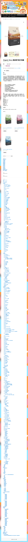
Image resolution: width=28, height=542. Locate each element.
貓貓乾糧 (4, 162)
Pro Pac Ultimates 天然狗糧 (7, 237)
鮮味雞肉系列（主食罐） (7, 424)
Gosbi (4, 266)
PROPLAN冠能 (6, 238)
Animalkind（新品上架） (7, 186)
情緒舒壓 (6, 505)
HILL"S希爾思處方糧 (6, 410)
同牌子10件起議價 (6, 534)
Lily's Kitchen (5, 215)
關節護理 (6, 500)
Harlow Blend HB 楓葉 (6, 372)
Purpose (5, 234)
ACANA (5, 294)
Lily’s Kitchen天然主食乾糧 (7, 321)
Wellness (5, 283)
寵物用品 (4, 165)
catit (4, 299)
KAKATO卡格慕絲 (7, 271)
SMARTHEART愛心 (6, 243)
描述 (4, 70)
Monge (5, 324)
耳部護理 (6, 497)
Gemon (5, 265)
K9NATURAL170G (7, 412)
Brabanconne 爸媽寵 (6, 298)
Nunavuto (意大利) (6, 275)
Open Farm (5, 227)
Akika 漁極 (5, 380)
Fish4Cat (5, 306)
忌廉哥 (5, 464)
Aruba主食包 (5, 385)
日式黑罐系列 (6, 454)
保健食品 (4, 507)
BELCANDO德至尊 (6, 191)
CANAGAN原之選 (6, 194)
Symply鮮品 (5, 357)
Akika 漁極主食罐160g (7, 381)
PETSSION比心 (6, 278)
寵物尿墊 (5, 482)
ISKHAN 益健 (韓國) (6, 210)
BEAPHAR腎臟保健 (6, 387)
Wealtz (5, 248)
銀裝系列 (6, 432)
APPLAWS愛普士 (6, 257)
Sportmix (5, 352)
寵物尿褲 (5, 484)
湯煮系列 (6, 452)
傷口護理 (6, 496)
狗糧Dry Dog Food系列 (7, 229)
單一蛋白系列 (6, 422)
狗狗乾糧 (4, 183)
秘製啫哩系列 (6, 441)
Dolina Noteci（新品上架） (7, 288)
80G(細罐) (7, 405)
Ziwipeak (5, 251)
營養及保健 (6, 521)
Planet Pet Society (6, 436)
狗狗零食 (4, 161)
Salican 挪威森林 (6, 445)
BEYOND (5, 192)
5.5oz (6, 460)
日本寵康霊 (5, 366)
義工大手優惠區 (5, 170)
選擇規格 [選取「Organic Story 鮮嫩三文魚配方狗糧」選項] (5, 152)
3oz (6, 459)
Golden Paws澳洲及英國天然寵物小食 (9, 474)
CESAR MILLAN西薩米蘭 (7, 197)
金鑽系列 (6, 403)
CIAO (4, 303)
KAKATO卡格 (5, 213)
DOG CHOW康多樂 (6, 199)
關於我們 (9, 16)
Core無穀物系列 (7, 461)
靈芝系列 (6, 524)
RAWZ (4, 350)
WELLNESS (5, 363)
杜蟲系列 (6, 511)
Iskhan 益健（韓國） (6, 315)
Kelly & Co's (5, 317)
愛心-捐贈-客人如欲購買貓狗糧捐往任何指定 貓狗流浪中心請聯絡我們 (12, 535)
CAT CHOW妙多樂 (6, 302)
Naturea (5, 327)
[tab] (5, 70)
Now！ (5, 335)
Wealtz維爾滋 (5, 362)
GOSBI (5, 205)
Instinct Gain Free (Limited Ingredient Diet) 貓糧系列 (11, 331)
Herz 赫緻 (5, 408)
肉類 (4, 468)
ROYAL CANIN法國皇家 (6, 280)
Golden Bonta (5, 279)
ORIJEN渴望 (5, 343)
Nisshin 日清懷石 (6, 426)
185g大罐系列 (6, 463)
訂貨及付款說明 (5, 16)
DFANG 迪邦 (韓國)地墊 (6, 491)
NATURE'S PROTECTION (7, 217)
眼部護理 (6, 498)
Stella (4, 354)
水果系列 (6, 449)
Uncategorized (5, 182)
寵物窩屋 (5, 479)
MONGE (5, 273)
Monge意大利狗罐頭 (6, 274)
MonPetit (5, 322)
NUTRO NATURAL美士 (6, 336)
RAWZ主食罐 (5, 438)
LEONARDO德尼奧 (6, 320)
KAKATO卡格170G (7, 269)
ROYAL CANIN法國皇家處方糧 (7, 241)
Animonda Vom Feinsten (7, 255)
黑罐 (4, 466)
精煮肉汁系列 (6, 442)
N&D (4, 220)
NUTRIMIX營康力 (6, 339)
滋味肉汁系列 (6, 447)
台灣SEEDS (5, 285)
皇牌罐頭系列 (6, 455)
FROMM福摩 (5, 308)
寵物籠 (5, 480)
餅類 (4, 470)
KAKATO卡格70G (7, 270)
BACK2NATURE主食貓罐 (7, 386)
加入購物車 (7, 65)
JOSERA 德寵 (5, 310)
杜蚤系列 (5, 489)
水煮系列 (6, 450)
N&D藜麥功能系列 (7, 334)
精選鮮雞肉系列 (6, 446)
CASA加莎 (5, 196)
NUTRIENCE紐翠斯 (6, 222)
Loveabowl (5, 214)
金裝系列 (6, 435)
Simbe (5, 242)
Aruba (4, 259)
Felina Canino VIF (6, 400)
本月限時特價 (4, 506)
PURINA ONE (5, 368)
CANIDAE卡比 (5, 195)
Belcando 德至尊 (6, 261)
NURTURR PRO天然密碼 (7, 428)
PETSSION (5, 233)
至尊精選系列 (6, 433)
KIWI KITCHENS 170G (7, 418)
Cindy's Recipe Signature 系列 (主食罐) (9, 394)
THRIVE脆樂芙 (5, 456)
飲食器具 (5, 488)
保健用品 (4, 166)
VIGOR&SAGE (5, 246)
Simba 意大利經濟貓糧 (6, 287)
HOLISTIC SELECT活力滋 (7, 209)
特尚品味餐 (6, 431)
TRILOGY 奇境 (5, 358)
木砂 (4, 531)
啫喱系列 (6, 451)
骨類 (4, 469)
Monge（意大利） (5, 181)
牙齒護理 (6, 501)
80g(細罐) (6, 375)
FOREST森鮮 (5, 204)
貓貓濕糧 (4, 367)
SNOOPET (5, 353)
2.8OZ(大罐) (6, 389)
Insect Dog (5, 250)
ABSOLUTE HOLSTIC (6, 293)
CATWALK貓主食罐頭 (6, 390)
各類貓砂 (4, 164)
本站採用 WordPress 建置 (14, 539)
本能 (3, 180)
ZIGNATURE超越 (6, 284)
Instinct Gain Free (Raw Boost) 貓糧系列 (9, 329)
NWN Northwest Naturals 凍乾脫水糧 (8, 223)
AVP (4, 190)
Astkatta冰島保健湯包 (6, 371)
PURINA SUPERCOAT (6, 232)
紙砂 (4, 528)
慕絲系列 (6, 398)
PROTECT (5, 236)
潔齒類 (5, 477)
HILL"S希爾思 (5, 409)
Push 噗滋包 (5, 373)
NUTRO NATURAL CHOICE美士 (7, 224)
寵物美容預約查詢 (13, 16)
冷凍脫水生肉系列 (7, 228)
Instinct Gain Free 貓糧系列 (8, 330)
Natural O (5, 325)
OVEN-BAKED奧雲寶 (6, 231)
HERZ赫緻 (5, 206)
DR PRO (5, 399)
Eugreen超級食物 (6, 200)
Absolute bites (6, 256)
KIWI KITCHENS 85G (7, 417)
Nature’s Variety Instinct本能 (7, 219)
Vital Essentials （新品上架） (7, 185)
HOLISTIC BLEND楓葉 (6, 208)
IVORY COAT (5, 316)
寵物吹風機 (5, 483)
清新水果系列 (6, 423)
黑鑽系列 (6, 404)
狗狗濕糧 (4, 160)
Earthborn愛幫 (5, 201)
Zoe (4, 252)
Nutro (4, 427)
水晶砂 (5, 529)
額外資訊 (7, 70)
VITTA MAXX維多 (6, 247)
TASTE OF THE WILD (6, 245)
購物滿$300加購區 (5, 169)
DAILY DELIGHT (6, 396)
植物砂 (5, 530)
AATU (4, 187)
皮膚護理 (6, 502)
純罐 (4, 465)
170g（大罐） (6, 376)
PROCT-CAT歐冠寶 (6, 349)
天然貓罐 (6, 392)
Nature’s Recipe (6, 218)
